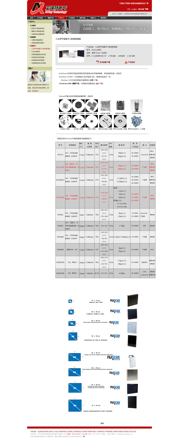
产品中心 (31, 22)
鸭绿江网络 (58, 436)
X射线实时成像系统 (37, 34)
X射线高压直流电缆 (37, 57)
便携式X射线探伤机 (37, 31)
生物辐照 (33, 37)
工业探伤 (33, 25)
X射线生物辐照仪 (37, 40)
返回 (102, 423)
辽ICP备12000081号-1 (76, 436)
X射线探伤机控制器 (37, 60)
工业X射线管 (35, 51)
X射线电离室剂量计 (37, 43)
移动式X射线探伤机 (37, 28)
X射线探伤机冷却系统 (38, 63)
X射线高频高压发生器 (38, 54)
